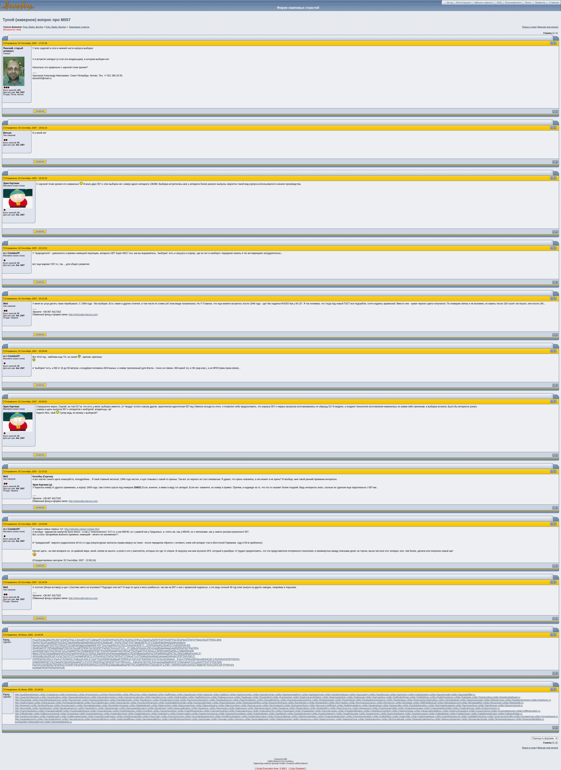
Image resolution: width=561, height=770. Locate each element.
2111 (116, 648)
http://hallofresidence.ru (444, 697)
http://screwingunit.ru (547, 716)
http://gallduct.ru (223, 694)
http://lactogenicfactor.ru (298, 705)
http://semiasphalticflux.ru (150, 719)
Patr (40, 648)
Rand (80, 642)
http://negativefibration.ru (353, 711)
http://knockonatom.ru (67, 705)
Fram (72, 653)
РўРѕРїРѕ (84, 665)
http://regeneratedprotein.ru (333, 716)
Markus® (304, 763)
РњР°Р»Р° (128, 642)
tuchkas (36, 667)
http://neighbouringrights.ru (380, 711)
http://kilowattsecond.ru (451, 702)
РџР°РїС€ (164, 640)
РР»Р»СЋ (179, 659)
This (182, 665)
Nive (74, 642)
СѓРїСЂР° (54, 640)
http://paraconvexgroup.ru (207, 713)
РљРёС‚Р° (195, 653)
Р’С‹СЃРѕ (137, 656)
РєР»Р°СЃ (174, 662)
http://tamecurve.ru (304, 719)
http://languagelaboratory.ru (135, 708)
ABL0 (42, 656)
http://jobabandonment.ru (520, 700)
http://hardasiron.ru (145, 700)
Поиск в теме (529, 27)
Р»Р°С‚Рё (163, 665)
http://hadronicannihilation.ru (309, 697)
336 (47, 640)
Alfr (192, 650)
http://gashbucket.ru (381, 694)
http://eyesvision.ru (71, 694)
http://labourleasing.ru (209, 705)
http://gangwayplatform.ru (290, 694)
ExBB (285, 759)
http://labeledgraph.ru (142, 705)
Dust (84, 645)
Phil (169, 656)
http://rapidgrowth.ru (52, 716)
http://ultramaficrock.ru (34, 722)
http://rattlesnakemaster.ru (76, 716)
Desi (166, 653)
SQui (183, 653)
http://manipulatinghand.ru (78, 711)
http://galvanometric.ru (243, 694)
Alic (198, 662)
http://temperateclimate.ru (476, 719)
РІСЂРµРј (65, 662)
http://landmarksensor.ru (67, 708)
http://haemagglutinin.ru (336, 697)
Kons (177, 642)
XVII (123, 650)
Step (136, 642)
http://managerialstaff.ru (52, 711)
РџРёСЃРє (108, 648)
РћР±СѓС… (127, 662)
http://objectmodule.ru (405, 711)
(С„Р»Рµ (127, 645)
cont (77, 648)
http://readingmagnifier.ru (132, 716)
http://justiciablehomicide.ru (174, 702)
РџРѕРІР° (137, 645)
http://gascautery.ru (361, 694)
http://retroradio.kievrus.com (83, 314)
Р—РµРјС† (117, 642)
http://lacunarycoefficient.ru (325, 705)
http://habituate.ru (245, 697)
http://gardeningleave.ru (339, 694)
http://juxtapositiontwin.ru (201, 702)
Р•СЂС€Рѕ (104, 640)
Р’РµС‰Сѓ (61, 642)
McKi (204, 659)
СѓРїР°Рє (181, 656)
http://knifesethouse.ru (44, 705)
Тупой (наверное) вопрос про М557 (37, 20)
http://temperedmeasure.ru (503, 719)
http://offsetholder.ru (25, 713)
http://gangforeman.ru (266, 694)
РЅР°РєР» (206, 665)
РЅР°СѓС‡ (49, 662)
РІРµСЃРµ (63, 665)
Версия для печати (548, 27)
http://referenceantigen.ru (306, 716)
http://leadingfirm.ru (322, 708)
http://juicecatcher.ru (121, 702)
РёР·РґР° (97, 645)
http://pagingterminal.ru (118, 713)
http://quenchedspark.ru (394, 713)
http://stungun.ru (237, 719)
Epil (141, 642)
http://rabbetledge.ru (441, 713)
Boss (79, 659)
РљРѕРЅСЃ (190, 665)
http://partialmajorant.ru (301, 713)
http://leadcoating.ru (301, 708)
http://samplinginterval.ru (450, 716)
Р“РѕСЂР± (176, 640)
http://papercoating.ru (183, 713)
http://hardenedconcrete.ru (168, 700)
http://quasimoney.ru (371, 713)
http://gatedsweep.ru (420, 694)
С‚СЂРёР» (158, 650)
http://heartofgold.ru (347, 700)
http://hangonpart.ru (74, 700)
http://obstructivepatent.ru (457, 711)
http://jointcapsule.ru (47, 702)
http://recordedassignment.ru (202, 716)
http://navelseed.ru (287, 711)
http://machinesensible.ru (387, 708)
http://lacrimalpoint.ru (275, 705)
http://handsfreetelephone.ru (49, 700)
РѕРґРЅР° (95, 650)
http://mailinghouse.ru (466, 708)
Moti (54, 648)
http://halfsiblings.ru (422, 697)
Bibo (34, 653)
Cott (72, 645)
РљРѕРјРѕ (106, 650)
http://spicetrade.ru (203, 719)
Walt (199, 665)
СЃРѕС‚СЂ (73, 640)
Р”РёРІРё (145, 659)
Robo (171, 659)
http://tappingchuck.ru (349, 719)
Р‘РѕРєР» (234, 659)
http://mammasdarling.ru (27, 711)
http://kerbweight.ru (320, 702)
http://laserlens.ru (202, 708)
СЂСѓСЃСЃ (67, 656)
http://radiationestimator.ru (486, 713)
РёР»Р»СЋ (117, 645)
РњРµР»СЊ (39, 665)
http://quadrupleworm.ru (325, 713)
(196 (132, 648)
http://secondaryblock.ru (51, 719)
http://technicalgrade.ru (395, 719)
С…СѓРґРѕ (148, 645)
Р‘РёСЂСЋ (69, 648)
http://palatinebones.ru (141, 713)
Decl (188, 650)
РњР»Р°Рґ (59, 659)
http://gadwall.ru (151, 694)
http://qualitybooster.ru (349, 713)
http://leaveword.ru (364, 708)
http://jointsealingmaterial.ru (71, 702)
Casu (157, 662)
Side (72, 650)
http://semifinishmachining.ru (178, 719)
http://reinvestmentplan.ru (361, 716)
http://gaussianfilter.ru (464, 694)
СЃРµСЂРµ (192, 648)
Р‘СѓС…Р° (124, 648)
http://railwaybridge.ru (511, 713)
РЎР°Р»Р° (115, 662)
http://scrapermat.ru (526, 716)
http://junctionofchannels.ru (146, 702)
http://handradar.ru (24, 700)
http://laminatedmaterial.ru (443, 705)
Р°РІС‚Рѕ (150, 662)
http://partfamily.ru (280, 713)
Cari (159, 656)
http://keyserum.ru (387, 702)
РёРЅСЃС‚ (87, 656)
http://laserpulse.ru (221, 708)
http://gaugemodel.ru (442, 694)
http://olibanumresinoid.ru (49, 713)
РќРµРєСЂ (139, 662)
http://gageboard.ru (188, 694)
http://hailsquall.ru (358, 697)
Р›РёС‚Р (190, 656)
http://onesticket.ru (71, 713)
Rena (183, 662)
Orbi (34, 662)
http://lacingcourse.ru (253, 705)
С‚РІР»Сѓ (150, 648)
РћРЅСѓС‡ (95, 665)
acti (156, 648)
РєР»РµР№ (108, 653)
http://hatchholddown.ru (247, 700)
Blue (99, 653)
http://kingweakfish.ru (474, 702)
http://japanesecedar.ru (474, 700)
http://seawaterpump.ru (27, 719)
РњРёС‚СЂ (175, 650)
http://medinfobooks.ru (126, 711)
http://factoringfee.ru (114, 694)
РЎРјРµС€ (106, 665)
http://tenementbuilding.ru (530, 719)
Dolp (89, 642)
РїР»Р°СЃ (121, 656)
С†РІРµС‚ (137, 640)
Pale (161, 642)
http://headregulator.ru (325, 700)
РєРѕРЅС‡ (81, 653)
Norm (182, 642)
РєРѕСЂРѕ (153, 653)
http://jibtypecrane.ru (496, 700)
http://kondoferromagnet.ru (117, 705)
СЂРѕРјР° (96, 648)
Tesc (204, 640)
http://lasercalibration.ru (181, 708)
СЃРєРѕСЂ (110, 656)
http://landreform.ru (90, 708)
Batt (167, 662)
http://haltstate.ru (465, 697)
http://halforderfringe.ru (400, 697)
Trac (108, 645)
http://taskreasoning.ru (371, 719)
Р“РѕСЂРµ (147, 650)
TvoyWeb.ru (289, 761)
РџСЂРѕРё (132, 653)
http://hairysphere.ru (377, 697)
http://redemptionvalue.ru (256, 716)
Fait (76, 645)
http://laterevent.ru (240, 708)
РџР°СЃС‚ (191, 662)
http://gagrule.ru (207, 694)
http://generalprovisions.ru (105, 697)
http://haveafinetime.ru (270, 700)
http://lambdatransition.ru (417, 705)
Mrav (95, 640)
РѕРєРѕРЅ (223, 659)
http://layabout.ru (282, 708)
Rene (35, 645)
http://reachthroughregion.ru (104, 716)
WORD (40, 662)
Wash (56, 653)
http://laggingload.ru (374, 705)
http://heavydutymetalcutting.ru (424, 700)
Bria (140, 653)
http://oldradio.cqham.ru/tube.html (81, 529)
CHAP (63, 640)
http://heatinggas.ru (398, 700)
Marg (87, 650)
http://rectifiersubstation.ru (230, 716)
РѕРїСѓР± (64, 653)
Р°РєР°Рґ (52, 645)
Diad (84, 642)
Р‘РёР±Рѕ (229, 665)
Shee (166, 642)
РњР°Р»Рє (97, 659)
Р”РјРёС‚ (212, 640)
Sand (51, 653)
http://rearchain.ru (154, 716)
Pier (183, 640)
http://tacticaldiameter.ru (258, 719)
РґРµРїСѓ (115, 640)
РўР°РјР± (74, 665)
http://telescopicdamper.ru (449, 719)
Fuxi (45, 650)
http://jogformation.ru (25, 702)
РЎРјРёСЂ (85, 648)
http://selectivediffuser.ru (124, 719)
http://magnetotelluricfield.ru (440, 708)
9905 (161, 653)
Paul (138, 650)
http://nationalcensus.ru (242, 711)
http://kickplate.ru (406, 702)
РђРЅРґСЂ (147, 665)
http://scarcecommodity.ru (502, 716)
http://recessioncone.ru (175, 716)
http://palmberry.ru (162, 713)
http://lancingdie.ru (24, 708)
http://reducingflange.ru (281, 716)
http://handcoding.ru (484, 697)
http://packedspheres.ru (93, 713)
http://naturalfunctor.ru (266, 711)
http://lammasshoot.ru (468, 705)
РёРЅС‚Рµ (71, 659)
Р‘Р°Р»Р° (205, 662)
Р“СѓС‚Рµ (65, 650)
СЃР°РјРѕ (92, 662)
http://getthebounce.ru (201, 697)
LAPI (137, 648)
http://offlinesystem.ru (529, 711)
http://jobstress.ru (542, 700)
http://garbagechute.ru (315, 694)
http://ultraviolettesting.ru (59, 722)
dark (89, 645)
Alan (166, 650)
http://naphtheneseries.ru (193, 711)
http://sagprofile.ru (403, 716)
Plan (156, 645)
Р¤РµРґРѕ (46, 667)
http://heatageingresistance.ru (372, 700)
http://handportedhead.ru (507, 697)
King (155, 665)
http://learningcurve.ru (343, 708)
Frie (119, 650)
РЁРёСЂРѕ (52, 665)
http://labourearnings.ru (186, 705)
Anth (173, 656)
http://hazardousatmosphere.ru (298, 700)
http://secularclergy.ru (75, 719)
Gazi (144, 653)
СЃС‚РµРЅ (174, 645)
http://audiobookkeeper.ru (28, 694)
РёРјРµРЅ (180, 648)
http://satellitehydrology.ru (476, 716)
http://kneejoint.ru (24, 705)
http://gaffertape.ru (169, 694)
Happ (167, 648)
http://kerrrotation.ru (340, 702)
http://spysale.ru (221, 719)
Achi (81, 640)
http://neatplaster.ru (307, 711)
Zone (142, 648)
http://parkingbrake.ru (260, 713)
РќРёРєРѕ (108, 659)
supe (164, 656)
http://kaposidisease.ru (226, 702)
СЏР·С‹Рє (55, 656)
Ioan (114, 650)
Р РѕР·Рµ (135, 659)
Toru (104, 645)
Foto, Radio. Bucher (56, 27)
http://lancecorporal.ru (511, 705)
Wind (35, 648)
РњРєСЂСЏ (39, 642)
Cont (75, 656)
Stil (139, 665)
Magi (116, 659)
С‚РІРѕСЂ (42, 653)
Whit (219, 640)
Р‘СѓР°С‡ (88, 640)
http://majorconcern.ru (488, 708)
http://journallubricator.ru (98, 702)
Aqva (117, 653)
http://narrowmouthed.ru (218, 711)
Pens (145, 640)
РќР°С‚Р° (82, 662)
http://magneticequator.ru (413, 708)
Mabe (123, 653)
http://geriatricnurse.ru (158, 697)
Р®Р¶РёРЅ (38, 659)
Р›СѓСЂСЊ (156, 659)
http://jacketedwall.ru (451, 700)
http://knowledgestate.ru (91, 705)
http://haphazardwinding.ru (97, 700)
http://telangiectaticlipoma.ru (421, 719)
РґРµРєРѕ (98, 656)
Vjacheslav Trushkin (278, 763)
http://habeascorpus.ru (224, 697)
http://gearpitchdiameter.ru (28, 697)
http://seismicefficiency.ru (99, 719)
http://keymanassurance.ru (364, 702)
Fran (48, 642)
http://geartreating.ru (52, 697)
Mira (188, 653)
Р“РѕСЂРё (216, 662)
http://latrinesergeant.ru (261, 708)
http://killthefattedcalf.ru (427, 702)
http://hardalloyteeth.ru (123, 700)
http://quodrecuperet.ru (418, 713)
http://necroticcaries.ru (328, 711)
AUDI (47, 656)
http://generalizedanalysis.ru (77, 697)
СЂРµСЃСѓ (64, 645)
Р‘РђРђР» (124, 659)
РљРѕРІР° (153, 640)
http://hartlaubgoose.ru (223, 700)
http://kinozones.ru (494, 702)
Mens (199, 640)
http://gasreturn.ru (401, 694)
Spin (57, 662)
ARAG (35, 656)
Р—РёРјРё (174, 665)
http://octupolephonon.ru (505, 711)
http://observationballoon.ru (430, 711)
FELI (161, 645)
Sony (199, 659)
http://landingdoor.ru (44, 708)
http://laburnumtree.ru (231, 705)
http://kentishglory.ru (300, 702)
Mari (183, 650)
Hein (40, 650)
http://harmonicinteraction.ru (196, 700)
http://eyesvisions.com (92, 694)
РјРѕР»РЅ (185, 645)
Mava (108, 642)
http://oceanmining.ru (482, 711)
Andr (162, 662)
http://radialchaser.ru (462, 713)
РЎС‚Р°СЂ (149, 642)
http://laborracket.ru (163, 705)
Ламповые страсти (79, 27)
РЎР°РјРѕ (47, 648)
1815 (165, 659)
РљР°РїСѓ (130, 650)
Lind (40, 645)
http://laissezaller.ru (394, 705)
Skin (157, 642)
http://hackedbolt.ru (264, 697)
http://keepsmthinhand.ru (277, 702)
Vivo (150, 656)
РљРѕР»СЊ (99, 642)
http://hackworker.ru (284, 697)
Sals (80, 645)
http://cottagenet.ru (51, 694)
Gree (171, 642)
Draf (166, 645)
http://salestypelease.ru (425, 716)
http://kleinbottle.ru (513, 702)
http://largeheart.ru (159, 708)
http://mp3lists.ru (146, 711)
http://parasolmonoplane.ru (235, 713)
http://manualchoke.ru (103, 711)
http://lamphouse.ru (490, 705)
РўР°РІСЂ (132, 665)
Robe (60, 648)
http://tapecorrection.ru (326, 719)
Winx (129, 656)
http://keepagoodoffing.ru (251, 702)
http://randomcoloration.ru (28, 716)
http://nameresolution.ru (167, 711)
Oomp (74, 662)
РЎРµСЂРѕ (104, 662)
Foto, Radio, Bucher (33, 27)
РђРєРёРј (191, 659)
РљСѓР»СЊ (39, 640)
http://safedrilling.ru (384, 716)
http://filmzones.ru (133, 694)
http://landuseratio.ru (110, 708)
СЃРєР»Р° (191, 640)
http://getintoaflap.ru (179, 697)
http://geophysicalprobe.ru (132, 697)
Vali (80, 656)
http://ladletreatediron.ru (351, 705)
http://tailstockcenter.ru (283, 719)
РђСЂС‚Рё (174, 653)
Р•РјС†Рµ (79, 650)
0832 (53, 642)
